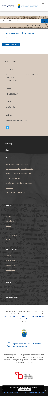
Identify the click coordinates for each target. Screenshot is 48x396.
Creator (8, 216)
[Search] (44, 21)
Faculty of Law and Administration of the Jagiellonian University (24, 317)
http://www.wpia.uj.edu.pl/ (16, 120)
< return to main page (11, 44)
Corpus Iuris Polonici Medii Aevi (17, 164)
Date (7, 230)
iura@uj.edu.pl (11, 107)
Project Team (10, 260)
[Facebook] (7, 128)
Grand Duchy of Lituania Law (16, 192)
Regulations (10, 256)
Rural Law (9, 188)
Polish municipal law (13, 178)
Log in (8, 289)
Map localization (11, 240)
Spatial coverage (11, 235)
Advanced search (33, 25)
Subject (8, 226)
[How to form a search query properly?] (43, 25)
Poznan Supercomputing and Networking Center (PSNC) (24, 392)
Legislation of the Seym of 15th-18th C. (19, 169)
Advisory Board (11, 265)
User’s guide (10, 270)
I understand (24, 390)
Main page (9, 150)
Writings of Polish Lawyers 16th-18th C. (19, 173)
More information (31, 387)
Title (7, 211)
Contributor (10, 221)
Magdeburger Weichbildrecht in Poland (19, 183)
